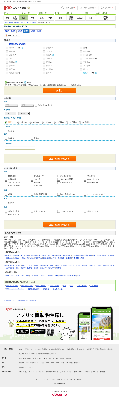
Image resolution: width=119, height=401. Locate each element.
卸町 (48, 73)
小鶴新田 (50, 275)
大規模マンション (66, 211)
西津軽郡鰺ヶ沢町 (12, 268)
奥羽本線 (33, 255)
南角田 (85, 51)
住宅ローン (77, 363)
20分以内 (86, 122)
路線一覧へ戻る (11, 35)
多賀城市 (85, 265)
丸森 (48, 55)
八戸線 (53, 258)
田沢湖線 (46, 258)
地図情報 (102, 372)
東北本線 (51, 255)
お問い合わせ (61, 379)
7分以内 (48, 122)
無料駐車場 (12, 179)
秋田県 (13, 31)
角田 (48, 51)
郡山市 (99, 265)
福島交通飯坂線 (86, 255)
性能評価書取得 (92, 182)
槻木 (11, 48)
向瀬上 (48, 69)
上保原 (85, 66)
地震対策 (11, 203)
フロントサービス (93, 179)
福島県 (39, 31)
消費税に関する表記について (47, 354)
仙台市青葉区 (9, 265)
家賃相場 (46, 289)
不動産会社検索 (33, 289)
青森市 (58, 268)
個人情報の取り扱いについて (28, 354)
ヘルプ (53, 379)
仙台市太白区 (33, 265)
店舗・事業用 (82, 286)
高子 (11, 69)
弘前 (56, 275)
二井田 (85, 62)
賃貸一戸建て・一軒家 (40, 358)
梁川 (11, 62)
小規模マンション (14, 214)
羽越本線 (38, 258)
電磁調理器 (12, 176)
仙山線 (58, 255)
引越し (25, 372)
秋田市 (29, 268)
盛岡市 (52, 265)
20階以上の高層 (13, 211)
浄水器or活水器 (65, 176)
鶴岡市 (36, 268)
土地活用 (30, 367)
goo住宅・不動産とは (25, 349)
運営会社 (79, 379)
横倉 (11, 51)
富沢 (78, 275)
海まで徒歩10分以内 (67, 194)
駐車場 (62, 358)
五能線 (68, 258)
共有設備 (37, 182)
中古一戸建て (54, 286)
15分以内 (73, 122)
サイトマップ (71, 379)
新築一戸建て (41, 286)
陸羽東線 (30, 258)
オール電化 (38, 186)
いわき (42, 275)
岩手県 (20, 31)
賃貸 (71, 286)
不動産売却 (22, 367)
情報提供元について (10, 300)
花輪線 (23, 258)
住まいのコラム (79, 372)
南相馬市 (51, 268)
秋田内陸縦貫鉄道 (99, 255)
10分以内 (60, 122)
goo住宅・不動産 (7, 349)
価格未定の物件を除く (46, 105)
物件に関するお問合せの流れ (76, 349)
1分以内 (24, 122)
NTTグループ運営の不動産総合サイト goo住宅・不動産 (22, 1)
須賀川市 (43, 268)
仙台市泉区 (44, 265)
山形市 (78, 265)
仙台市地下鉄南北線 (12, 255)
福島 (27, 275)
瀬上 (85, 69)
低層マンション (39, 211)
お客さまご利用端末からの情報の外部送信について (50, 349)
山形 (17, 275)
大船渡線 (75, 255)
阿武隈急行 (67, 255)
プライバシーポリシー (43, 379)
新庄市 (92, 265)
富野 (48, 58)
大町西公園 (34, 275)
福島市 (18, 265)
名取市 (71, 265)
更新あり (37, 138)
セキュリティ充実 (14, 182)
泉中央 (7, 275)
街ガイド (70, 372)
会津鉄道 (61, 258)
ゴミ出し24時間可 (66, 179)
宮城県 (26, 31)
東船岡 (48, 48)
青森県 (7, 31)
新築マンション (12, 286)
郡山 (22, 275)
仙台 (12, 275)
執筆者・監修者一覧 (92, 372)
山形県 (33, 31)
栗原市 (23, 268)
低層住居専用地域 (40, 194)
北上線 (16, 258)
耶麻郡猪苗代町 (108, 265)
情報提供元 (90, 349)
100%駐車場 (91, 176)
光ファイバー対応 (14, 186)
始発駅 (10, 194)
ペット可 (37, 179)
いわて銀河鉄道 (78, 258)
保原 (48, 66)
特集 (20, 372)
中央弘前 (62, 275)
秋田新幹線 (42, 255)
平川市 (24, 265)
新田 (48, 62)
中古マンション (27, 286)
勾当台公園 (72, 275)
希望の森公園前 (89, 58)
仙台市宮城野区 (62, 265)
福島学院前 (13, 73)
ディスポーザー (39, 176)
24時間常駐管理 (66, 182)
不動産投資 (94, 286)
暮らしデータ (58, 289)
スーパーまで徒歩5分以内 (96, 194)
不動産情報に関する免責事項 (27, 300)
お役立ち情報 (6, 371)
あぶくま (86, 55)
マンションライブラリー (15, 289)
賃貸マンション (53, 358)
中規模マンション (93, 211)
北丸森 (12, 55)
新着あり (11, 138)
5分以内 (36, 122)
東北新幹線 (25, 255)
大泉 (11, 66)
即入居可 (11, 131)
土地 (64, 286)
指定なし (11, 122)
